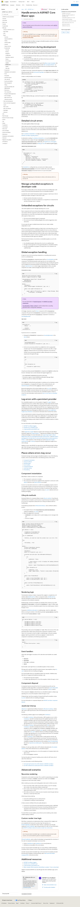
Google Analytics (35, 433)
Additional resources (66, 25)
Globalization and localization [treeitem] (10, 72)
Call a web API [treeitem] (7, 79)
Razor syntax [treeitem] (6, 106)
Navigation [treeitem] (8, 53)
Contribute (22, 903)
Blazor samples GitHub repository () (36, 867)
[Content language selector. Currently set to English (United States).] (7, 900)
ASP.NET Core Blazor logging (30, 426)
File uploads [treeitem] (6, 75)
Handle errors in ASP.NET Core (30, 427)
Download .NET (75, 5)
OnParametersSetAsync (40, 505)
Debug (39, 143)
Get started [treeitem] (4, 20)
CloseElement (38, 843)
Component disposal (28, 466)
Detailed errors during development (69, 11)
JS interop (32, 441)
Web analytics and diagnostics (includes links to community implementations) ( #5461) (40, 438)
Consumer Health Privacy (36, 903)
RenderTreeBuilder (26, 824)
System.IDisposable (53, 687)
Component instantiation (29, 460)
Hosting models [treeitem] (7, 42)
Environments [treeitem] (8, 60)
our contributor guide (28, 886)
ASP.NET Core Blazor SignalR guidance (30, 135)
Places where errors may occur (68, 22)
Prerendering (27, 469)
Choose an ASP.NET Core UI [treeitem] (9, 29)
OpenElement (30, 843)
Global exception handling (67, 19)
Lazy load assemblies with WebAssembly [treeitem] (9, 87)
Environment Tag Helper (39, 72)
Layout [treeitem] (5, 104)
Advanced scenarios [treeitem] (8, 99)
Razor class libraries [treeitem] (7, 108)
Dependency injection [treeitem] (10, 57)
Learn (23, 9)
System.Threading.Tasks (53, 741)
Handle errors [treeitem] (8, 64)
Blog (17, 903)
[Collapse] (16, 9)
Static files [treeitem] (7, 68)
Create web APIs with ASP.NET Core (31, 429)
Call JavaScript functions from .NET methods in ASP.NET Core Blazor (38, 763)
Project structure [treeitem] (7, 46)
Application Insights (29, 431)
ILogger (49, 402)
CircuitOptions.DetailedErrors (29, 133)
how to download (54, 867)
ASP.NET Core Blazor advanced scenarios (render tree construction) (37, 827)
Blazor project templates (50, 63)
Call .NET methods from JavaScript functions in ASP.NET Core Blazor (38, 765)
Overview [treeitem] (4, 18)
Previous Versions (11, 903)
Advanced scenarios (66, 24)
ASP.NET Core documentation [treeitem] (8, 16)
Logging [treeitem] (7, 62)
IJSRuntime (24, 708)
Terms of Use (45, 903)
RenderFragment (37, 301)
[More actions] (57, 9)
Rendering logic (27, 463)
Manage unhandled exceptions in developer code (68, 15)
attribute (49, 64)
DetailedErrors (26, 167)
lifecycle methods (47, 498)
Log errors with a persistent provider (69, 20)
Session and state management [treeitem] (10, 103)
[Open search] (74, 2)
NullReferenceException (32, 610)
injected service (28, 266)
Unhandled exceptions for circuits (68, 17)
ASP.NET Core (30, 9)
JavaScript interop (28, 468)
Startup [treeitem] (7, 59)
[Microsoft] (2, 1)
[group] (40, 285)
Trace (43, 143)
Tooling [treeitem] (5, 40)
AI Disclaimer (4, 903)
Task (48, 725)
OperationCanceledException (35, 742)
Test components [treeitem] (7, 91)
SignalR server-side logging (50, 141)
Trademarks (52, 903)
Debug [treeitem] (5, 84)
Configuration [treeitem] (8, 55)
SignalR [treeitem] (7, 66)
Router (37, 311)
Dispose (50, 689)
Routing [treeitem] (7, 51)
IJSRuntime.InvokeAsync (48, 708)
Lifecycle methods (28, 461)
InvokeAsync (47, 714)
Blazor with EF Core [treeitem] (8, 97)
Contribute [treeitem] (4, 143)
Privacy (27, 903)
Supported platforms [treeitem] (8, 38)
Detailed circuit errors (66, 13)
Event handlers (27, 465)
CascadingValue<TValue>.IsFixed (30, 305)
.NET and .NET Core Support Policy (32, 35)
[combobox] (10, 12)
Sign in (77, 1)
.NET (26, 9)
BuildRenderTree (31, 596)
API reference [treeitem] (5, 141)
